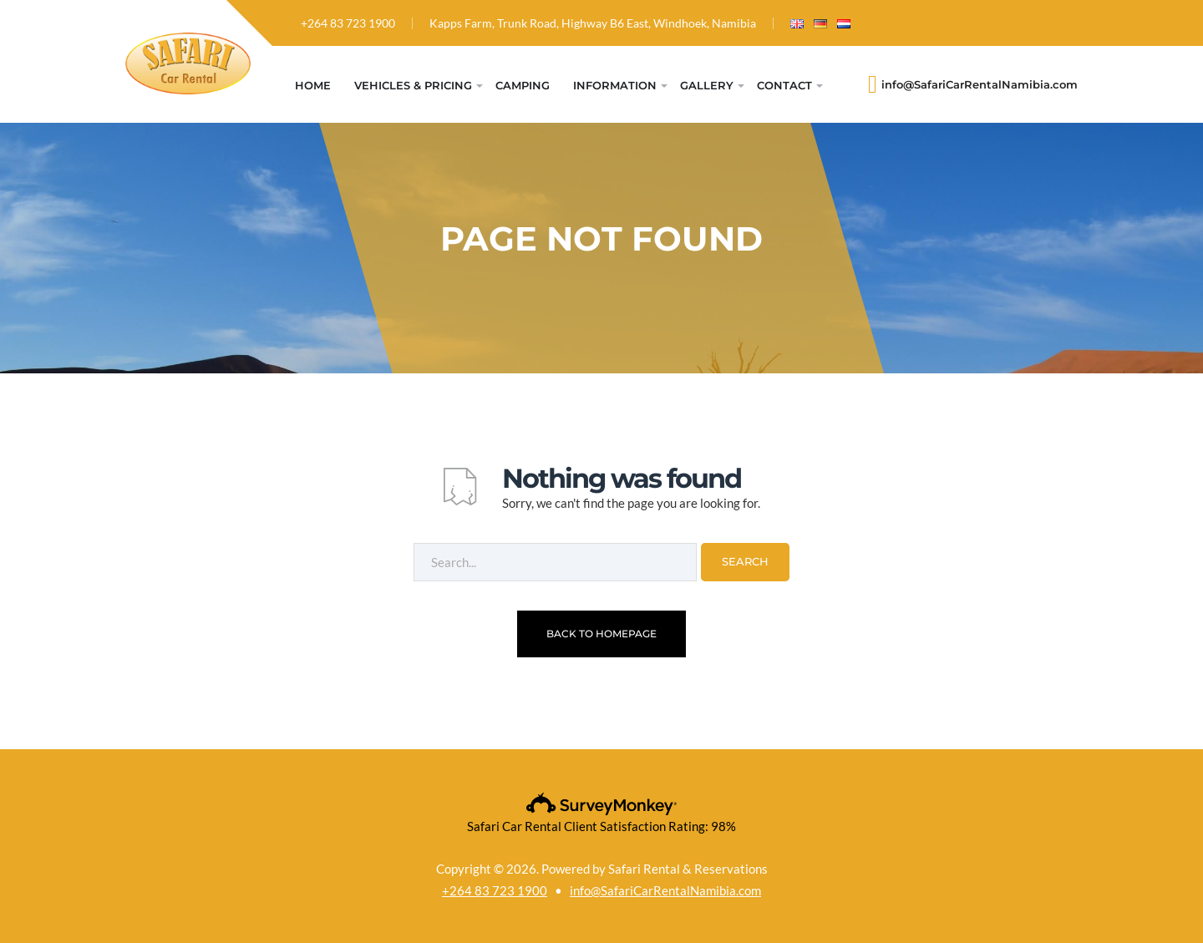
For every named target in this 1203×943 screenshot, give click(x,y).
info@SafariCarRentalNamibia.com (979, 84)
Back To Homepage (601, 633)
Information (615, 85)
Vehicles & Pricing (413, 85)
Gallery (706, 85)
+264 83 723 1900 (348, 23)
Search (745, 561)
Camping (522, 85)
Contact (784, 85)
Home (313, 85)
